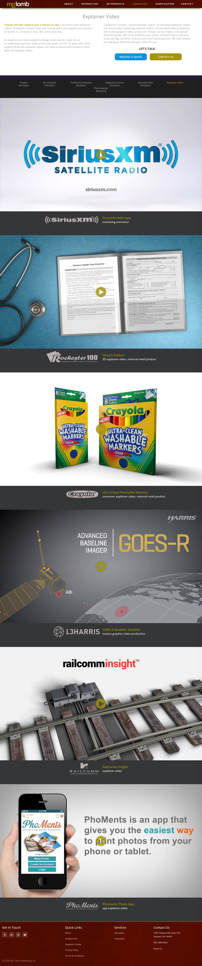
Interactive (119, 938)
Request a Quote (73, 944)
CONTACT (187, 4)
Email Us (158, 948)
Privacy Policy (71, 950)
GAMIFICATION (165, 4)
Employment (71, 938)
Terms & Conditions (74, 955)
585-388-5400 (161, 942)
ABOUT (68, 4)
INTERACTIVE (90, 4)
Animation (119, 932)
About (68, 932)
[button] (101, 155)
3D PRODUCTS (116, 4)
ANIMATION (140, 4)
